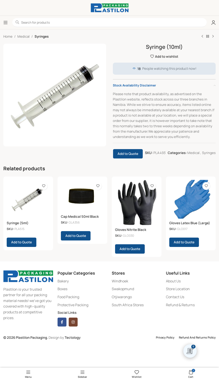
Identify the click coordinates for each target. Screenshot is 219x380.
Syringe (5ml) (18, 223)
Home (7, 36)
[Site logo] (109, 7)
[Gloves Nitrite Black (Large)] (136, 202)
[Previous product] (202, 36)
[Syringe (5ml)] (28, 199)
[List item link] (82, 281)
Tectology (73, 337)
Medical (23, 36)
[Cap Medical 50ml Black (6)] (82, 196)
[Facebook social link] (62, 322)
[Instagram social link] (73, 322)
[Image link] (28, 275)
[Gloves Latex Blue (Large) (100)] (190, 199)
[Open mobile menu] (5, 22)
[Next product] (213, 36)
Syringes (42, 36)
